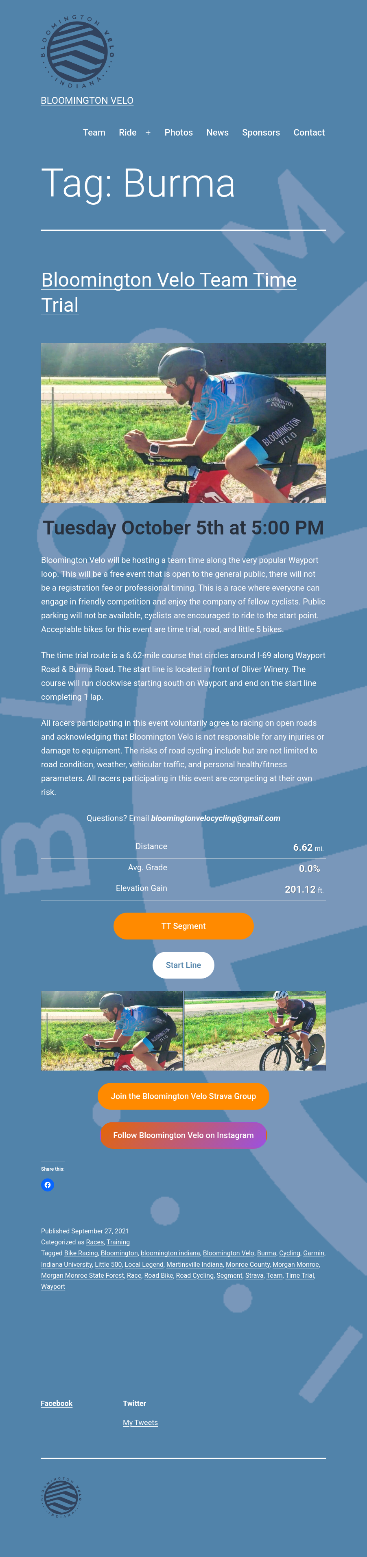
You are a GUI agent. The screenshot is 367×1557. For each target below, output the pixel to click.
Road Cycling (195, 1275)
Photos (179, 132)
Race (134, 1275)
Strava (254, 1275)
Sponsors (261, 132)
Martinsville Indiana (194, 1264)
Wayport (53, 1286)
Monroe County (248, 1264)
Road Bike (158, 1275)
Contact (309, 132)
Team (94, 132)
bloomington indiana (170, 1253)
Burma (266, 1253)
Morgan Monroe (296, 1264)
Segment (229, 1275)
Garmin (313, 1253)
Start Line (183, 965)
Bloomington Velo (87, 100)
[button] (112, 1030)
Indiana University (66, 1264)
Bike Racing (81, 1253)
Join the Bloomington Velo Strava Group (183, 1096)
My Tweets (140, 1422)
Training (118, 1242)
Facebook (56, 1403)
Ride (128, 132)
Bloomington (119, 1253)
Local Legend (144, 1264)
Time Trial (299, 1275)
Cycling (289, 1253)
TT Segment (183, 926)
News (217, 132)
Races (95, 1242)
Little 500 (108, 1264)
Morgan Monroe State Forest (82, 1275)
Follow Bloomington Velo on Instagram (183, 1135)
